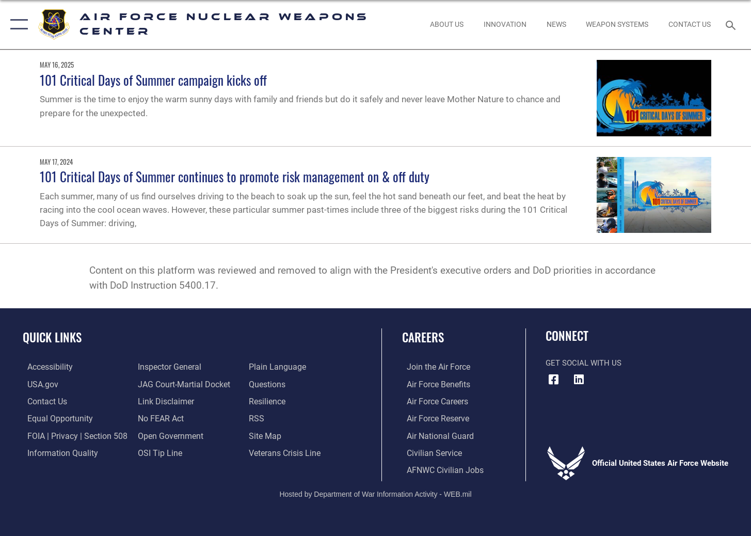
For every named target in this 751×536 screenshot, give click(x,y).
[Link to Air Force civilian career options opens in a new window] (428, 451)
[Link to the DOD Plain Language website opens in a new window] (276, 366)
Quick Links (52, 337)
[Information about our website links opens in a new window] (163, 400)
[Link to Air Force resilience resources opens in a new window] (268, 400)
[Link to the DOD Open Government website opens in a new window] (167, 434)
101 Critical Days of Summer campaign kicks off (153, 79)
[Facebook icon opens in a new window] (553, 379)
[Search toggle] (732, 24)
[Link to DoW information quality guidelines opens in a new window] (56, 451)
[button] (17, 24)
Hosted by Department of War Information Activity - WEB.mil (375, 492)
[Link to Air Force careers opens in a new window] (432, 400)
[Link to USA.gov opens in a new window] (37, 383)
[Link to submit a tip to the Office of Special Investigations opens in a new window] (157, 451)
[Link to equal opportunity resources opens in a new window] (53, 417)
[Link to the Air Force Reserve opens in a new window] (432, 417)
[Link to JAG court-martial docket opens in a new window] (181, 383)
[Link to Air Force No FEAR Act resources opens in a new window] (159, 417)
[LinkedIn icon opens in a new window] (579, 379)
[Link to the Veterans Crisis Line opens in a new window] (285, 451)
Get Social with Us (583, 363)
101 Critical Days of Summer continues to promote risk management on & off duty (234, 176)
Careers (423, 337)
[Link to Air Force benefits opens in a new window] (433, 383)
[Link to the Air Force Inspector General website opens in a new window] (167, 366)
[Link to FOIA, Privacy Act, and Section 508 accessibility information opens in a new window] (70, 434)
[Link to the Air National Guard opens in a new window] (434, 434)
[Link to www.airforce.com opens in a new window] (433, 366)
